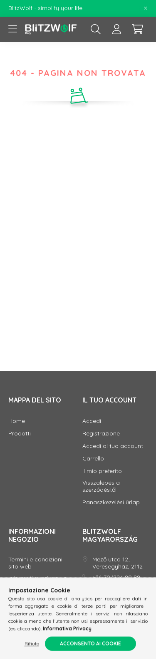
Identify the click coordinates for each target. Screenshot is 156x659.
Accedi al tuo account (112, 446)
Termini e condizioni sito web (35, 563)
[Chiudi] (145, 8)
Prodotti (19, 433)
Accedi (91, 421)
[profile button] (116, 29)
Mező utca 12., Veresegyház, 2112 (117, 563)
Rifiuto (32, 645)
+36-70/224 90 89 (116, 577)
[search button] (95, 29)
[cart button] (137, 29)
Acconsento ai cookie (90, 645)
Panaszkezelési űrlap (111, 502)
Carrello (93, 458)
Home (16, 421)
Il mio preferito (102, 471)
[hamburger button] (12, 29)
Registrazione (101, 433)
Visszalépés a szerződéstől (101, 486)
